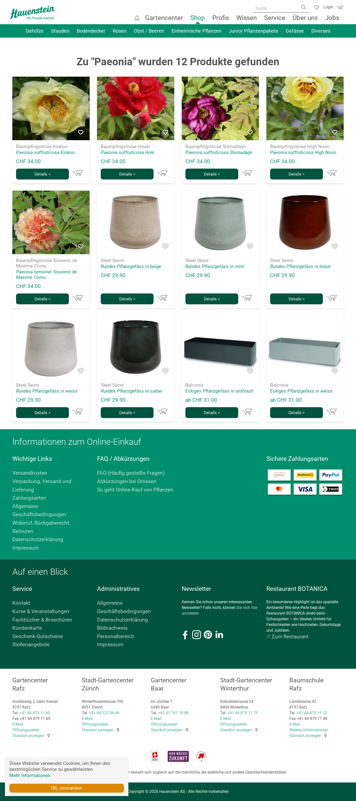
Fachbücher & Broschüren (42, 620)
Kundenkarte (27, 628)
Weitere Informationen (308, 730)
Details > (42, 174)
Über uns (305, 21)
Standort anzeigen (28, 735)
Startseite (137, 21)
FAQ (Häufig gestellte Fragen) (131, 473)
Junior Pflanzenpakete (253, 34)
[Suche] (278, 9)
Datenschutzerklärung (37, 539)
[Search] (302, 9)
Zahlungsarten (29, 498)
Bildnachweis (112, 628)
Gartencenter (165, 21)
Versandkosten (29, 473)
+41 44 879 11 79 (242, 713)
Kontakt (21, 603)
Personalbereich (115, 636)
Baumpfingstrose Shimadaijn (215, 146)
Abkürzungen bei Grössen (127, 481)
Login (326, 6)
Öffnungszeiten (25, 730)
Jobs (333, 21)
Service (275, 21)
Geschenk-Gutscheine (37, 636)
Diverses (320, 34)
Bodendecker (91, 34)
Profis (221, 21)
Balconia (194, 385)
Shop (198, 21)
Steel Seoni (112, 260)
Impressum (25, 548)
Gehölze (35, 34)
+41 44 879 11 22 (312, 713)
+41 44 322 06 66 (104, 713)
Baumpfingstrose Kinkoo (42, 146)
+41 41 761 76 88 (173, 713)
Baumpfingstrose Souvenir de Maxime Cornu (46, 263)
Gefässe (295, 34)
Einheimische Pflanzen (196, 34)
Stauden (60, 34)
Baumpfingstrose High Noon (300, 146)
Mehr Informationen (29, 775)
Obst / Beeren (149, 34)
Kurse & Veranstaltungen (40, 611)
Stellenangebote (31, 644)
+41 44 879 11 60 (35, 713)
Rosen (119, 34)
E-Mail (17, 724)
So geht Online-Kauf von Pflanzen (135, 490)
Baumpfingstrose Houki (125, 146)
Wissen (247, 21)
